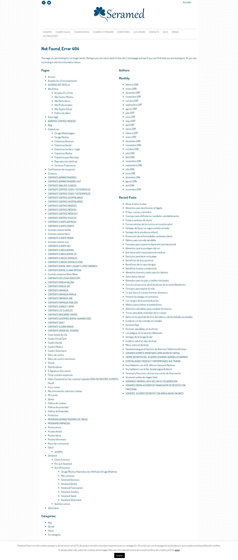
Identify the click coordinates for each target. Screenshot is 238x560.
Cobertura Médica (63, 153)
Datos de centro (56, 354)
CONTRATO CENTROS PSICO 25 (62, 217)
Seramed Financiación (72, 487)
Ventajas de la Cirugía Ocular (139, 336)
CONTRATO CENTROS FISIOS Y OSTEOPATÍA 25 (69, 189)
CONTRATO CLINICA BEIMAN (61, 250)
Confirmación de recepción (61, 169)
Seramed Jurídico (70, 491)
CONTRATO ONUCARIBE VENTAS (62, 314)
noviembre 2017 (133, 96)
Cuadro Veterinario (103, 32)
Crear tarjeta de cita (57, 334)
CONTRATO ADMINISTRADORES (62, 177)
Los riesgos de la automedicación (142, 300)
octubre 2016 (132, 149)
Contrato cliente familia (59, 229)
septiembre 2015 (134, 165)
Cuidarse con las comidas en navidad (144, 320)
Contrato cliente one (58, 242)
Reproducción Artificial (66, 161)
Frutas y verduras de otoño (139, 220)
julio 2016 (130, 153)
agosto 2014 (131, 181)
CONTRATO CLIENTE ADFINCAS (62, 221)
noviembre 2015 (133, 161)
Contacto (154, 32)
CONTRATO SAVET (56, 322)
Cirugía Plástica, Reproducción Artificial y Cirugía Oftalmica (89, 471)
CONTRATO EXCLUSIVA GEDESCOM (64, 278)
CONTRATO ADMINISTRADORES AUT (64, 181)
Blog (165, 32)
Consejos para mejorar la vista (140, 288)
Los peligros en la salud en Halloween (144, 332)
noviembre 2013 (133, 189)
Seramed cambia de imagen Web (141, 377)
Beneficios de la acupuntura (139, 260)
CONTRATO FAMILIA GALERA (61, 282)
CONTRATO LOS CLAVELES (60, 310)
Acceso (51, 76)
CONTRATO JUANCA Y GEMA (61, 306)
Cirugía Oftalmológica (65, 133)
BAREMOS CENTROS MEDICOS (62, 121)
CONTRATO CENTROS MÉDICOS (62, 209)
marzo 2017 (131, 128)
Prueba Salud (54, 435)
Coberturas (123, 32)
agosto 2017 (131, 108)
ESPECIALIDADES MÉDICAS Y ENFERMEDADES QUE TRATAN (153, 361)
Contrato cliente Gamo (59, 233)
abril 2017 (130, 124)
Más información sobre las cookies (65, 391)
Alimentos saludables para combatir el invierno (149, 308)
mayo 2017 (130, 121)
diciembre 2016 (133, 141)
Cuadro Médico (55, 346)
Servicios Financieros (65, 165)
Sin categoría (54, 534)
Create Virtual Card (57, 338)
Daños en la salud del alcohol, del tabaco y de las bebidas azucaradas (159, 316)
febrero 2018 (132, 84)
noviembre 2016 (133, 145)
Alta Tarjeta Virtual (63, 109)
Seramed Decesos (70, 479)
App (50, 522)
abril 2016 (130, 157)
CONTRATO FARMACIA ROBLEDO (63, 302)
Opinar (175, 32)
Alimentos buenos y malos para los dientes (147, 272)
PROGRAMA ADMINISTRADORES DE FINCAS (68, 419)
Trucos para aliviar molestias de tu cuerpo (146, 312)
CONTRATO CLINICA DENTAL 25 (62, 254)
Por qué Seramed (63, 463)
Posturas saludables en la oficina (142, 329)
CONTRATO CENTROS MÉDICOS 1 (63, 213)
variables (59, 451)
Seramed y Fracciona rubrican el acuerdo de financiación (153, 373)
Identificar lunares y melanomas (141, 268)
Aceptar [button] (119, 555)
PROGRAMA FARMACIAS (59, 423)
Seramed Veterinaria (71, 499)
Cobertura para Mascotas (67, 157)
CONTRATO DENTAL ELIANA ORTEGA (64, 270)
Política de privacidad (58, 407)
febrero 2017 (132, 133)
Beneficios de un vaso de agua (141, 264)
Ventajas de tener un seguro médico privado (147, 228)
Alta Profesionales (63, 104)
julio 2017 (130, 112)
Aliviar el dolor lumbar (136, 204)
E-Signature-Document (59, 371)
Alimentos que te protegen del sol (143, 248)
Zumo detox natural (135, 276)
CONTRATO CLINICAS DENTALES (63, 258)
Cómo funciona (62, 459)
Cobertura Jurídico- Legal (67, 149)
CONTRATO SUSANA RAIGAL (61, 326)
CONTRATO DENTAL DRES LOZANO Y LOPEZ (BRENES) (72, 266)
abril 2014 (130, 185)
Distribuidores (50, 36)
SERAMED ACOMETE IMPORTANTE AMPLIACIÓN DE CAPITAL (153, 353)
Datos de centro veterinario (61, 358)
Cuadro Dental (81, 32)
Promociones (54, 427)
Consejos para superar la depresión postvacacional (151, 244)
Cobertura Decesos (64, 141)
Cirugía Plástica (62, 137)
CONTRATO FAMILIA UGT (59, 286)
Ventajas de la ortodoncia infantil (142, 232)
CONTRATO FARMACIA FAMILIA (62, 294)
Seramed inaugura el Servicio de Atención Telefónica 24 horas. (156, 349)
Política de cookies (57, 403)
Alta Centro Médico (64, 97)
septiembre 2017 (134, 104)
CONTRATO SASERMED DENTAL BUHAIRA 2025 (69, 318)
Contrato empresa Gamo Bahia (63, 274)
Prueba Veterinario (57, 439)
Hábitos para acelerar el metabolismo (144, 304)
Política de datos (63, 113)
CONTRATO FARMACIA (58, 290)
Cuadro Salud (63, 32)
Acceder (187, 2)
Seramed (47, 32)
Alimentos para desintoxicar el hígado (144, 207)
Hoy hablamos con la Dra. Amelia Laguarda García (149, 369)
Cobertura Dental (63, 145)
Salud (50, 447)
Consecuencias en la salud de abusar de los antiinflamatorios (156, 284)
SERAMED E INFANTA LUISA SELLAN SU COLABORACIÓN (151, 381)
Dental (51, 362)
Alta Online (139, 32)
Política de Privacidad (58, 411)
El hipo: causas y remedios (139, 212)
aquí (105, 550)
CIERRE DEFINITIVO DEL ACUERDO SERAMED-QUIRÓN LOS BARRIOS (157, 357)
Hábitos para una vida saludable (141, 240)
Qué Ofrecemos (62, 467)
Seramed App (132, 324)
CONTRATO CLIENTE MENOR (61, 238)
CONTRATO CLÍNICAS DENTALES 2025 (65, 262)
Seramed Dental (69, 483)
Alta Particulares (62, 101)
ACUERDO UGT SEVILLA (59, 84)
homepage (133, 58)
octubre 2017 (132, 100)
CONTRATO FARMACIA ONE (60, 298)
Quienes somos (62, 503)
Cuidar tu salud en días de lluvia (141, 341)
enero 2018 (131, 88)
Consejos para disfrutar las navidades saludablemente (152, 216)
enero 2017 (131, 137)
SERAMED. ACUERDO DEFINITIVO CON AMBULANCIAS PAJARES (155, 393)
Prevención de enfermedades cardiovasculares (149, 236)
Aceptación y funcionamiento (62, 80)
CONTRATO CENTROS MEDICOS (62, 205)
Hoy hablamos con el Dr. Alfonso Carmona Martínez (150, 365)
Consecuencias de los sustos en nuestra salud (149, 224)
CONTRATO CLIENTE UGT (59, 246)
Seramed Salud (68, 496)
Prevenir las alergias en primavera (142, 296)
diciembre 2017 (133, 92)
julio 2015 (130, 169)
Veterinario (53, 508)
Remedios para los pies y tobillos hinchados (147, 280)
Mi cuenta (53, 395)
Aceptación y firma (64, 92)
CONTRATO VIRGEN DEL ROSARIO (63, 330)
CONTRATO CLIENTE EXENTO (61, 226)
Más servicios (67, 475)
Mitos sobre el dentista (137, 345)
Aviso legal (53, 117)
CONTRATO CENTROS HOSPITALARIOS (65, 197)
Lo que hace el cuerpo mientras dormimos (147, 292)
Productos (53, 415)
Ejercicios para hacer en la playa (141, 256)
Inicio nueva (54, 387)
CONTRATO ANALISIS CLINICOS (62, 185)
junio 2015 (130, 173)
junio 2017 (130, 116)
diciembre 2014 (133, 177)
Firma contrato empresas (60, 374)
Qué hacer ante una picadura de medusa (145, 252)
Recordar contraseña (58, 443)
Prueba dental (55, 431)
